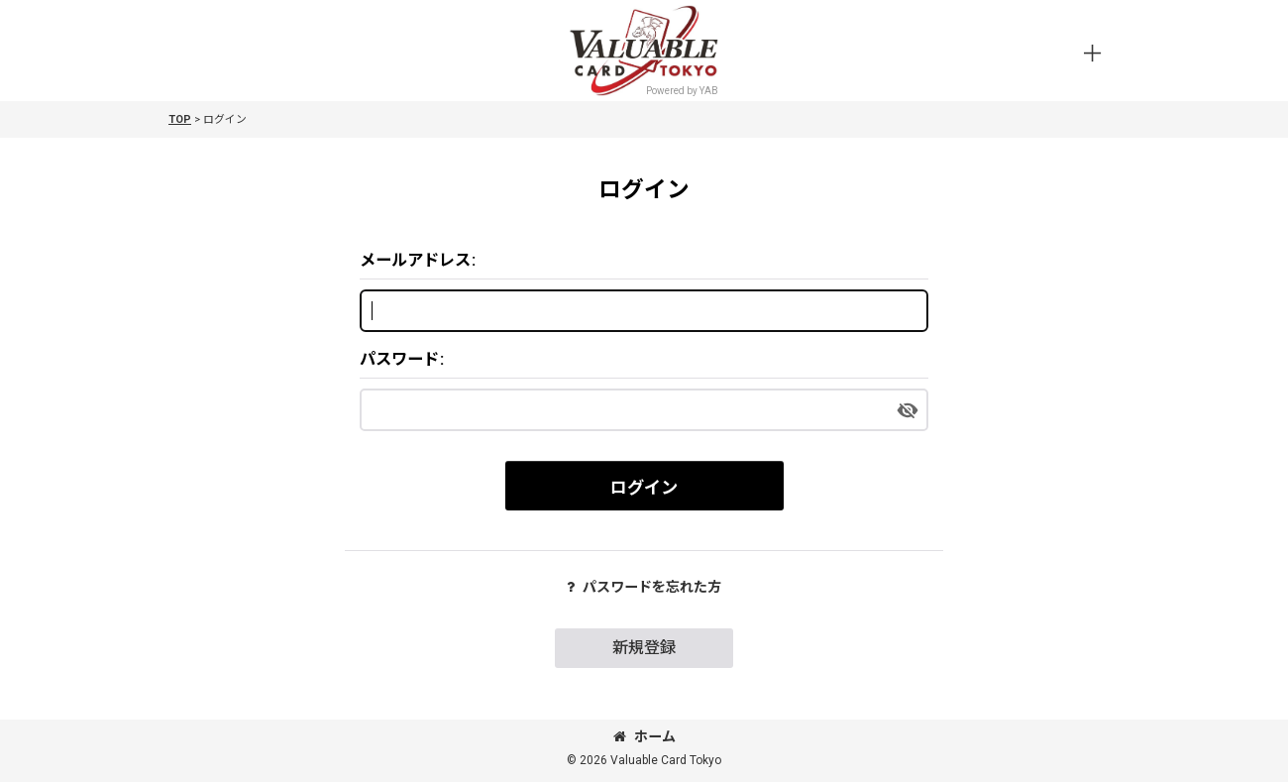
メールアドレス (415, 260)
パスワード (399, 359)
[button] (1092, 53)
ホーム (644, 736)
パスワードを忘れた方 (644, 587)
